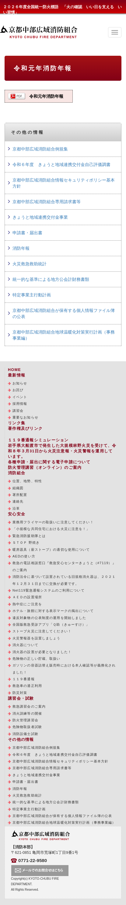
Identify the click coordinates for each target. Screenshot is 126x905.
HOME (14, 370)
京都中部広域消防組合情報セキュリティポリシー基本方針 (63, 183)
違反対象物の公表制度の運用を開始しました (49, 618)
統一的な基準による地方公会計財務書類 (50, 279)
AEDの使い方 (23, 556)
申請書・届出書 (27, 232)
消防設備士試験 (25, 734)
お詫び (17, 390)
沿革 (16, 508)
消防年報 (21, 248)
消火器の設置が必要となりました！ (42, 652)
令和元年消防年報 (46, 96)
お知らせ (19, 383)
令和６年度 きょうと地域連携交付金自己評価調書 (61, 164)
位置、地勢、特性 (27, 481)
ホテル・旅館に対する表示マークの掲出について (53, 611)
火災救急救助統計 (29, 263)
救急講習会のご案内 (29, 706)
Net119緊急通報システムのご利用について (48, 590)
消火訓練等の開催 (27, 713)
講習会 (17, 410)
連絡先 (17, 501)
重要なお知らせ (25, 417)
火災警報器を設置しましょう (36, 638)
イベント (19, 397)
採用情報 (19, 403)
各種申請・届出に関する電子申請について (49, 462)
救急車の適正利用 (27, 686)
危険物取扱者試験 (27, 727)
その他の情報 (21, 739)
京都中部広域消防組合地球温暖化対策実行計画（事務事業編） (63, 335)
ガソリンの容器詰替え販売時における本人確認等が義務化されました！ (64, 668)
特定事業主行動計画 (31, 294)
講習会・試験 (21, 698)
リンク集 (16, 423)
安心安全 (16, 514)
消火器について (25, 645)
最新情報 (16, 375)
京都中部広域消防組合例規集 (40, 149)
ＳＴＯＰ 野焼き (26, 542)
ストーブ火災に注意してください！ (42, 631)
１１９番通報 (23, 679)
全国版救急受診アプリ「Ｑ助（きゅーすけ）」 (51, 624)
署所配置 (19, 495)
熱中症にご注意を (27, 604)
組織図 (17, 488)
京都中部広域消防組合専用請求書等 (46, 201)
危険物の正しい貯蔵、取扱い (36, 658)
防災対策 (19, 693)
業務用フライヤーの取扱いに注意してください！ (53, 522)
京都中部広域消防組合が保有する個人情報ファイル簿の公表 (63, 313)
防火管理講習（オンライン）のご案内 (45, 467)
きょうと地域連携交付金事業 (40, 217)
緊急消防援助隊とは (29, 536)
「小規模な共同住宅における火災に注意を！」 (51, 529)
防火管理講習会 (25, 720)
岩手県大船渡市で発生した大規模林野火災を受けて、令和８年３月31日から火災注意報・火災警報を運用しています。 (62, 451)
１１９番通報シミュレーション (38, 440)
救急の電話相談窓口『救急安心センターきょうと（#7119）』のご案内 (64, 566)
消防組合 (16, 473)
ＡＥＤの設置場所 (27, 597)
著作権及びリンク (25, 428)
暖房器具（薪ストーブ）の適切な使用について (51, 549)
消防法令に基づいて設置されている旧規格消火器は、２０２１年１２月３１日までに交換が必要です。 (64, 580)
